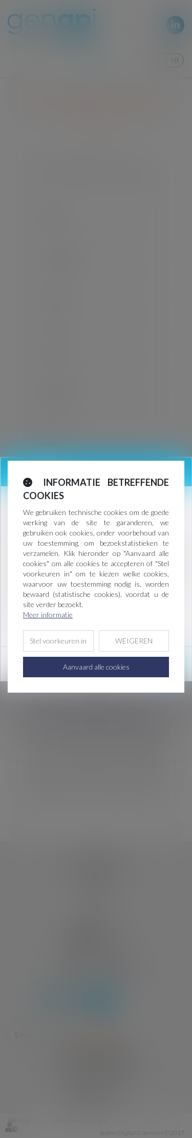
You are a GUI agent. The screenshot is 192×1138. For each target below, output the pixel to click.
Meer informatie (48, 614)
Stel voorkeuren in (58, 640)
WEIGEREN (134, 640)
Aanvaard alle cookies (96, 666)
